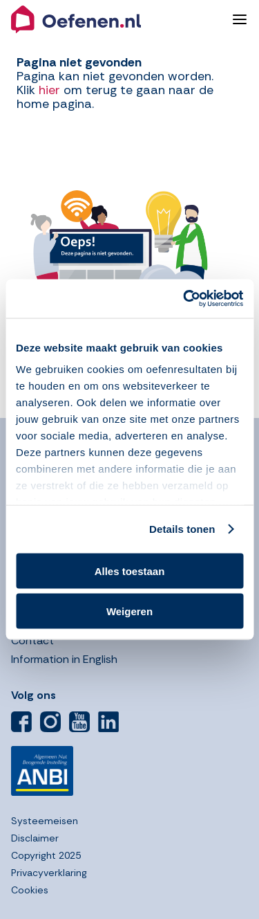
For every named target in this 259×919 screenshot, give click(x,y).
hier (49, 90)
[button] (116, 19)
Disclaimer (35, 838)
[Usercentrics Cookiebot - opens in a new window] (184, 299)
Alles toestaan (130, 570)
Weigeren (129, 611)
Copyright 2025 (46, 855)
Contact (32, 640)
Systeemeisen (44, 821)
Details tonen (182, 529)
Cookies (29, 890)
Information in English (64, 659)
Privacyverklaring (49, 872)
